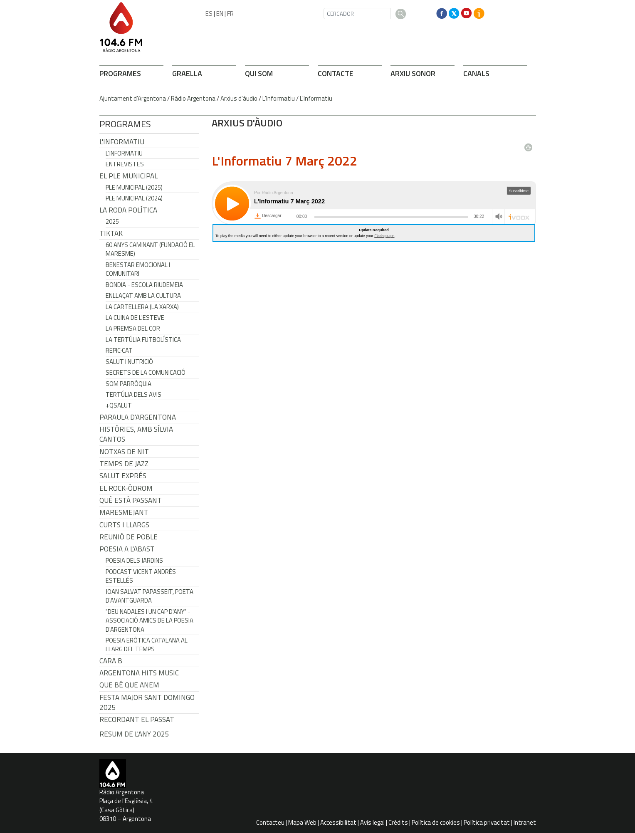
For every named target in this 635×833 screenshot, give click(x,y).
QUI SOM (259, 73)
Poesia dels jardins (134, 560)
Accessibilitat (338, 822)
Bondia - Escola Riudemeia (144, 284)
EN (219, 13)
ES (208, 13)
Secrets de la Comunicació (145, 372)
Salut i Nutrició (129, 361)
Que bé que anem (129, 685)
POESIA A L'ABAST (127, 549)
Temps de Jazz (123, 463)
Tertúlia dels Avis (133, 394)
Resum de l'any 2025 (134, 734)
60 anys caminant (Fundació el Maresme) (150, 249)
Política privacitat (487, 822)
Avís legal (372, 822)
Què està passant (130, 500)
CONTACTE (335, 73)
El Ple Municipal (128, 176)
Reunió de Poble (128, 536)
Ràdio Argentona (193, 98)
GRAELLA (187, 73)
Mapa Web (302, 822)
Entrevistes (125, 164)
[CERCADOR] (357, 13)
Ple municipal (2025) (134, 187)
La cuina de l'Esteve (135, 317)
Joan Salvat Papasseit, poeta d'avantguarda (149, 596)
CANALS (476, 73)
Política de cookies (436, 822)
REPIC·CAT (119, 350)
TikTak (111, 233)
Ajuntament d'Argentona (132, 98)
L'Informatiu (278, 98)
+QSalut (119, 405)
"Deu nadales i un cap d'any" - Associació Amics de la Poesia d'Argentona (149, 620)
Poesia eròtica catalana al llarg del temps (147, 644)
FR (230, 13)
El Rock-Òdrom (126, 488)
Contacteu (270, 822)
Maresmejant (123, 512)
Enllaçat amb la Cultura (143, 295)
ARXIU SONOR (412, 73)
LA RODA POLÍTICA (128, 210)
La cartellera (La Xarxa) (142, 306)
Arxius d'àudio (238, 98)
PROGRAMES (120, 73)
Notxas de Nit (124, 451)
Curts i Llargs (124, 524)
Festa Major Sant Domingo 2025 (147, 702)
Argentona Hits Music (139, 672)
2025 (112, 221)
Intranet (525, 822)
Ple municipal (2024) (134, 198)
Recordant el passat (136, 719)
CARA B (110, 660)
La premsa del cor (133, 328)
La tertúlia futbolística (143, 339)
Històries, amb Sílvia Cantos (136, 434)
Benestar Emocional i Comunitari (138, 269)
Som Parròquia (128, 383)
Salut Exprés (122, 475)
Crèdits (398, 822)
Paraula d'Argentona (137, 417)
